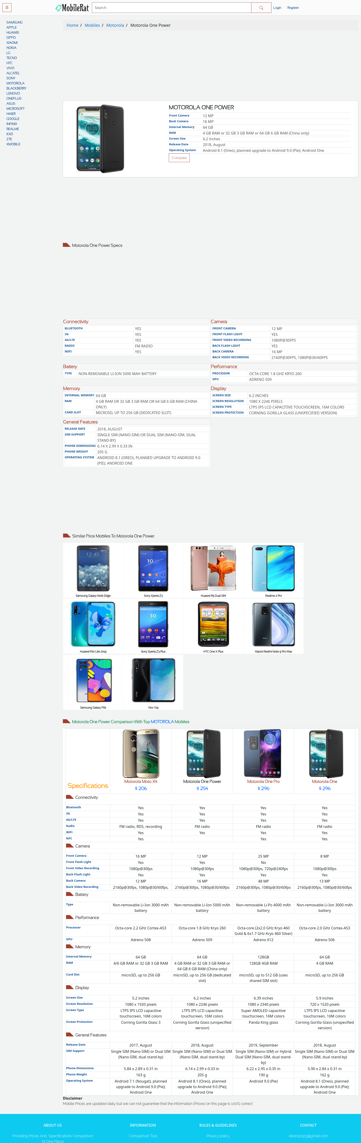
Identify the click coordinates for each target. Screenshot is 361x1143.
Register (293, 7)
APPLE (11, 27)
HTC (9, 63)
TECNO (11, 58)
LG (8, 53)
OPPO (11, 37)
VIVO (10, 68)
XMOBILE (13, 144)
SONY (10, 78)
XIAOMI (11, 43)
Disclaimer (218, 1097)
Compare (179, 157)
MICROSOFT (15, 108)
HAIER (10, 114)
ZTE (9, 139)
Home (72, 25)
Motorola (115, 25)
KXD (9, 134)
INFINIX (11, 124)
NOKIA (11, 48)
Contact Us (218, 1106)
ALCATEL (13, 73)
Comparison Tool (143, 1079)
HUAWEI (12, 32)
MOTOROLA (15, 83)
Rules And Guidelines (218, 1088)
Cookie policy (218, 1116)
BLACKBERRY (16, 88)
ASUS (10, 103)
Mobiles (92, 25)
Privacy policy (218, 1079)
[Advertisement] (201, 66)
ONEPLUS (13, 98)
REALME (12, 129)
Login (277, 7)
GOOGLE (12, 119)
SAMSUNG (14, 22)
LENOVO (13, 93)
